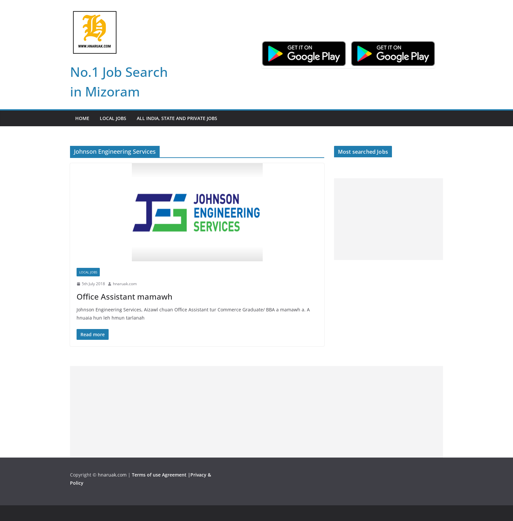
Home (82, 118)
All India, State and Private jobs (177, 118)
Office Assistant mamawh (124, 296)
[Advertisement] (388, 219)
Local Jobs (113, 118)
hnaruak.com (125, 284)
